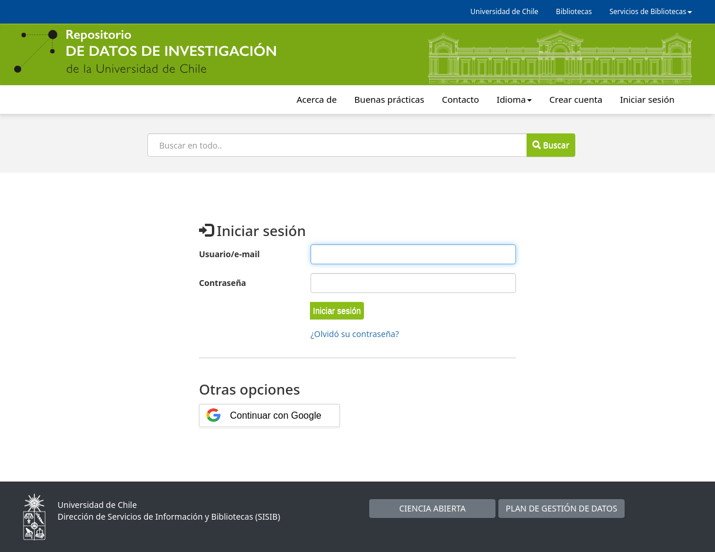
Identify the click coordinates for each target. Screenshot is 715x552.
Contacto (460, 99)
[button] (337, 310)
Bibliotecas (574, 11)
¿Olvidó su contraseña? (355, 333)
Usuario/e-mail (229, 254)
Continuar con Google (276, 415)
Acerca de (316, 99)
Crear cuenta (575, 99)
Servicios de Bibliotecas (650, 11)
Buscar (550, 144)
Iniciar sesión (647, 99)
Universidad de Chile (504, 11)
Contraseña (222, 282)
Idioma (514, 99)
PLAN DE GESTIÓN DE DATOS (562, 508)
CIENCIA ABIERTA (432, 508)
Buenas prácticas (389, 99)
